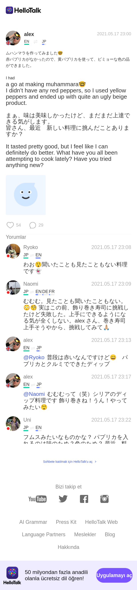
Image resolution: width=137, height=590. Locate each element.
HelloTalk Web (101, 522)
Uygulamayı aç (114, 575)
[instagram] (104, 499)
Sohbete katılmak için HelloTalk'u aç (68, 461)
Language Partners (44, 534)
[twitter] (63, 499)
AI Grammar (33, 522)
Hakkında (68, 547)
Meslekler (85, 534)
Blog (110, 534)
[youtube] (37, 499)
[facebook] (84, 499)
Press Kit (66, 522)
